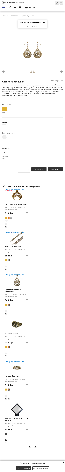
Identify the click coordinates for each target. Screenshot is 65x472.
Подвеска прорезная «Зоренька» (13, 290)
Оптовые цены (32, 26)
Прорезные (14, 16)
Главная (5, 16)
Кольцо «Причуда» (12, 376)
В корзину (39, 169)
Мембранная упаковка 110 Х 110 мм (16, 419)
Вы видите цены (32, 22)
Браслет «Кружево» (13, 246)
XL (6, 443)
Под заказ (55, 169)
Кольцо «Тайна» (11, 333)
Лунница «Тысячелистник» (16, 204)
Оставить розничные (40, 468)
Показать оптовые (23, 468)
